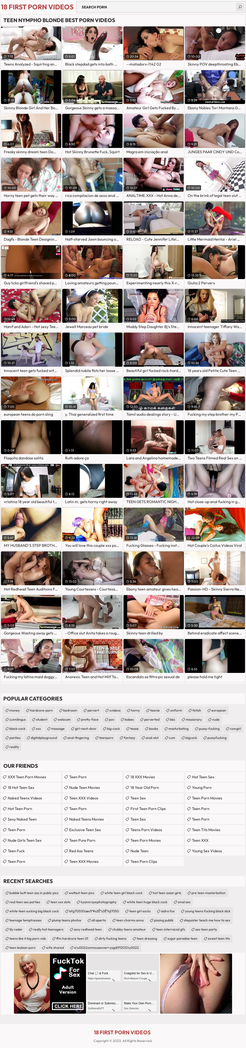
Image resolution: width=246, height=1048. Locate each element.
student (41, 719)
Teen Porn (16, 829)
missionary (194, 719)
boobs (153, 728)
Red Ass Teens (81, 850)
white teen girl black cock (123, 893)
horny (135, 710)
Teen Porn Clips (143, 861)
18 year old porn (144, 787)
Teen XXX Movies (83, 861)
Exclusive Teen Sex (85, 829)
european (218, 710)
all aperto (99, 920)
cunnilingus (17, 719)
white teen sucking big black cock (34, 911)
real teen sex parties (24, 902)
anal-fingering (78, 738)
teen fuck (16, 850)
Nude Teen (139, 850)
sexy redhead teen (88, 929)
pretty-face (89, 719)
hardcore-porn (41, 710)
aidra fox (168, 911)
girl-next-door (86, 728)
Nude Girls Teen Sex (25, 840)
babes (129, 719)
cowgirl (235, 728)
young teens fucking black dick (207, 911)
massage (58, 728)
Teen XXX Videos (83, 798)
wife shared (55, 947)
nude (216, 719)
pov (111, 719)
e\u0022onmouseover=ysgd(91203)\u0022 (106, 947)
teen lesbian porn (22, 947)
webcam (64, 719)
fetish (196, 710)
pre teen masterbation (208, 893)
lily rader (16, 929)
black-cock (17, 728)
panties (14, 738)
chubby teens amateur (129, 929)
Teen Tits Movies (206, 829)
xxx (38, 728)
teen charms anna (130, 920)
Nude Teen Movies (84, 787)
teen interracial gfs (170, 929)
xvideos (115, 710)
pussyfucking (217, 738)
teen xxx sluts (60, 902)
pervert (93, 710)
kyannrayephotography (99, 902)
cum (172, 738)
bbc (172, 719)
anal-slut (152, 738)
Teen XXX (200, 840)
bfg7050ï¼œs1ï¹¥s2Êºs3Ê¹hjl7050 (94, 911)
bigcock (191, 738)
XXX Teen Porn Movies (27, 776)
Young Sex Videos (207, 850)
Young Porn (202, 787)
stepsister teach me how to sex (207, 920)
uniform (176, 710)
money (14, 710)
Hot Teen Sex (203, 776)
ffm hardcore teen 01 (72, 938)
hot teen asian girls (167, 893)
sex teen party (206, 929)
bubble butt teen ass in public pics (33, 893)
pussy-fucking (209, 728)
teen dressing (147, 938)
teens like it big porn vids (27, 938)
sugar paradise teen (182, 938)
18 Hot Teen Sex (21, 787)
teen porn (78, 808)
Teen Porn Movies (145, 840)
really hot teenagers (48, 929)
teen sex (138, 798)
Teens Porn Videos (146, 829)
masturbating (178, 728)
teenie (155, 710)
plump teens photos (66, 920)
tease (134, 728)
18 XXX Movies (142, 776)
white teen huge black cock (147, 902)
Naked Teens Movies (86, 819)
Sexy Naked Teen (22, 819)
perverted (152, 719)
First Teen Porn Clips (148, 808)
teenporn (106, 738)
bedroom (70, 710)
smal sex (184, 902)
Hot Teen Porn (20, 808)
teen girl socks (140, 911)
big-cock (113, 728)
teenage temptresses (25, 920)
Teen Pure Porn (82, 840)
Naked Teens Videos (25, 798)
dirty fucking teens (112, 938)
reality (14, 747)
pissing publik (163, 920)
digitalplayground (44, 738)
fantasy (129, 738)
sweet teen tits (219, 938)
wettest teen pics (81, 893)
